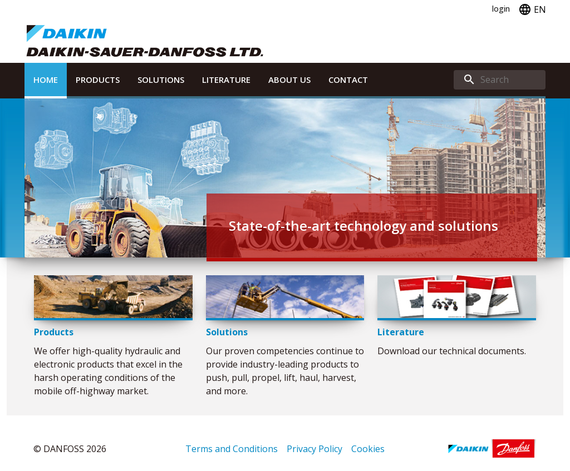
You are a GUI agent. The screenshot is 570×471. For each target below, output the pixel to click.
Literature (226, 79)
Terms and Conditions (231, 449)
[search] (500, 80)
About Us (289, 79)
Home (45, 79)
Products (98, 79)
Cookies (368, 449)
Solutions (160, 79)
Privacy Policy (314, 449)
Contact (348, 79)
